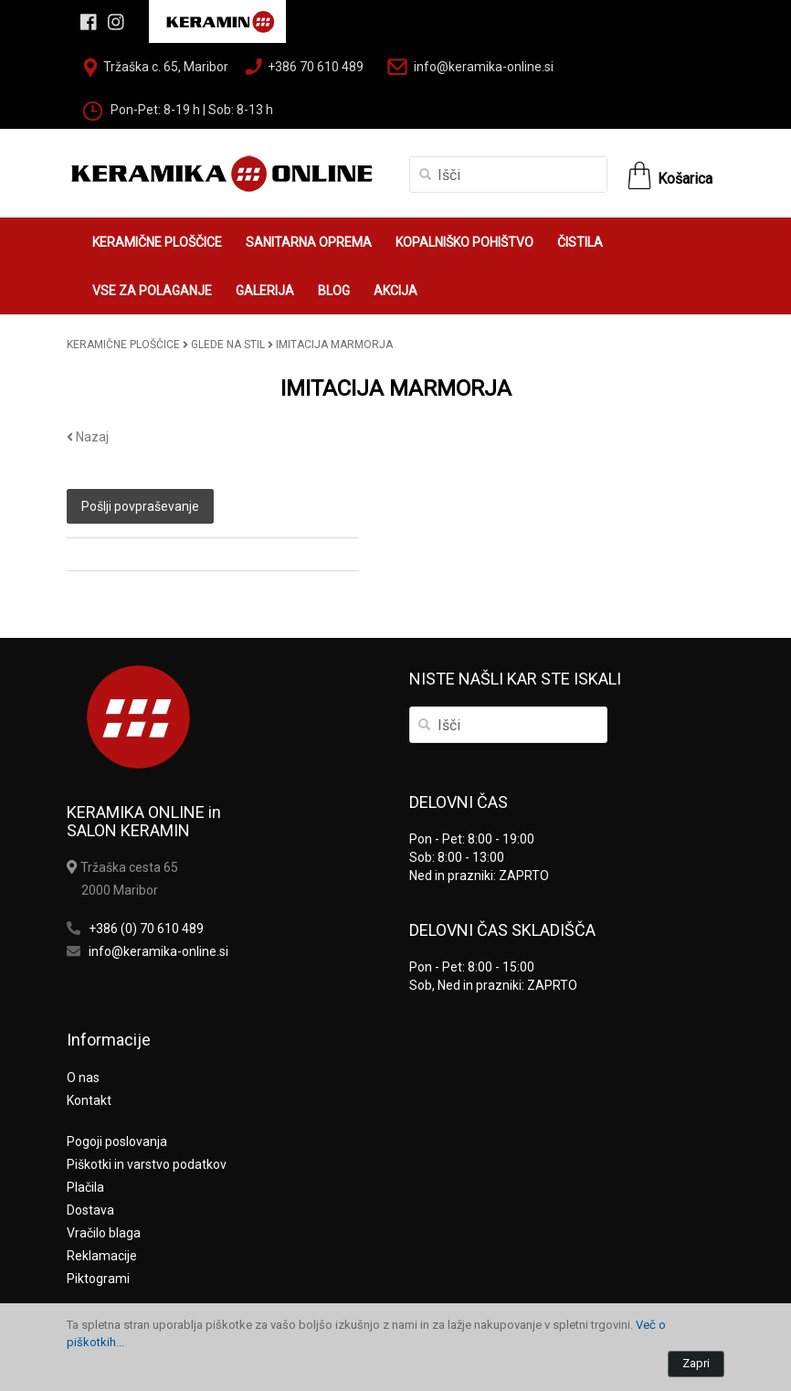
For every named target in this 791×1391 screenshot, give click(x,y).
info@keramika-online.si (484, 66)
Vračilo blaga (104, 1233)
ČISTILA (580, 242)
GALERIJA (265, 290)
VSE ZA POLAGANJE (152, 290)
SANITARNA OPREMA (309, 242)
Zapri (696, 1363)
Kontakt (89, 1100)
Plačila (85, 1187)
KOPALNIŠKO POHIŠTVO (464, 242)
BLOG (334, 290)
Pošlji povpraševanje (140, 506)
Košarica (685, 178)
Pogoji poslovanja (117, 1141)
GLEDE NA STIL (228, 344)
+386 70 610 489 (316, 66)
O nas (83, 1077)
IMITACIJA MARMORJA (334, 344)
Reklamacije (102, 1255)
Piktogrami (98, 1278)
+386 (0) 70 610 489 (146, 928)
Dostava (90, 1210)
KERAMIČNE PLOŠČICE (157, 242)
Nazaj (88, 437)
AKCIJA (395, 290)
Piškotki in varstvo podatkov (147, 1164)
